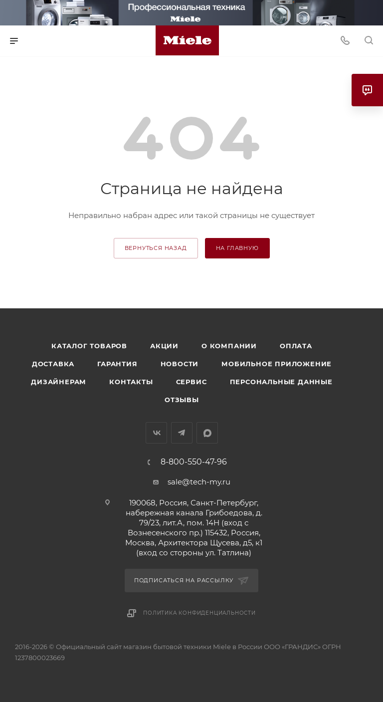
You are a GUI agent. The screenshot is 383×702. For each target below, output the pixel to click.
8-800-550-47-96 (194, 462)
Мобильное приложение (276, 364)
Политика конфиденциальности (199, 613)
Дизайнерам (58, 382)
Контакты (131, 382)
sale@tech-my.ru (199, 481)
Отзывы (182, 400)
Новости (180, 364)
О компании (229, 346)
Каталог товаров (89, 346)
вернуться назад (156, 247)
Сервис (191, 382)
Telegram (181, 433)
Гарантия (117, 364)
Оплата (296, 346)
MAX (207, 433)
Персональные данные (281, 382)
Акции (164, 346)
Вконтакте (156, 433)
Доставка (53, 364)
